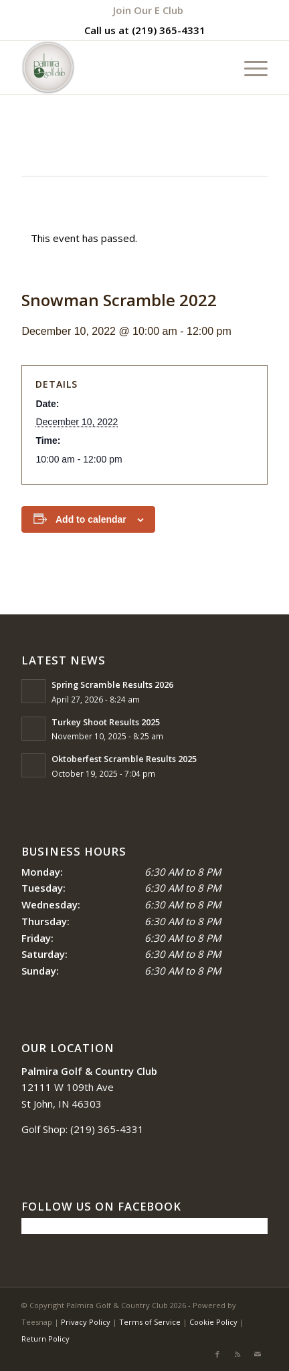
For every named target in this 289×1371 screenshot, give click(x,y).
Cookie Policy (213, 1322)
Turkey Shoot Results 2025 (106, 722)
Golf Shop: (44, 1129)
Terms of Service (150, 1322)
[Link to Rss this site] (237, 1354)
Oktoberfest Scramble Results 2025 (124, 759)
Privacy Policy (85, 1322)
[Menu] (249, 67)
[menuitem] (148, 10)
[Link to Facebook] (217, 1354)
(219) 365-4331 (168, 30)
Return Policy (45, 1339)
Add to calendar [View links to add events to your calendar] (91, 519)
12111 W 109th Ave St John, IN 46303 (89, 1087)
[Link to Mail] (258, 1354)
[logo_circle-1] (119, 67)
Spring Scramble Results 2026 (112, 684)
